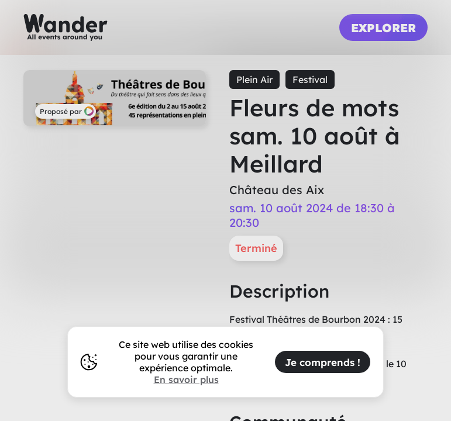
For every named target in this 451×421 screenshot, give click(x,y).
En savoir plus (186, 379)
